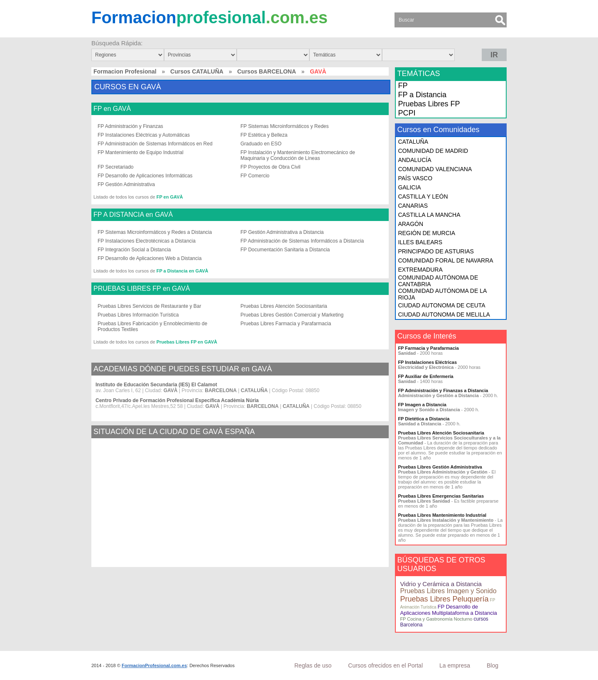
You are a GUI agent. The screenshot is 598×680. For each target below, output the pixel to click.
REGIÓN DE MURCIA (426, 233)
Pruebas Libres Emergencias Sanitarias (441, 495)
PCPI (406, 113)
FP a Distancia (422, 95)
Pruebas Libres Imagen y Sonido (448, 590)
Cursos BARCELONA (266, 71)
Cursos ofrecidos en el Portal (385, 665)
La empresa (454, 665)
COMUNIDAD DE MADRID (433, 150)
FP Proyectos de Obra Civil (270, 167)
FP (402, 85)
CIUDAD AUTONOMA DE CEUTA (441, 305)
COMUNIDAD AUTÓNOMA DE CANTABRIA (438, 280)
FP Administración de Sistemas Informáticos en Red (155, 144)
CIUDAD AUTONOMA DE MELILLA (444, 314)
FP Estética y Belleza (263, 135)
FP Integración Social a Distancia (134, 250)
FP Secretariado (116, 167)
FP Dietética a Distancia (423, 418)
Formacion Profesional (125, 71)
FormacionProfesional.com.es (154, 665)
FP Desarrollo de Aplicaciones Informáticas (145, 176)
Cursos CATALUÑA (196, 71)
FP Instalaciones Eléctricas (427, 362)
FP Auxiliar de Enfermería (425, 376)
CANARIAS (413, 205)
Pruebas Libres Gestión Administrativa (440, 466)
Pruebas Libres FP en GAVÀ (187, 341)
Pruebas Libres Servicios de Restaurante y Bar (149, 306)
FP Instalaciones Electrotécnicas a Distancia (147, 241)
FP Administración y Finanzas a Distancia (443, 390)
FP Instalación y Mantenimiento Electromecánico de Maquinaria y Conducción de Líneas (297, 155)
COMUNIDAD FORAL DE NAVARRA (445, 260)
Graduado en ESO (261, 144)
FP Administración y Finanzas (130, 126)
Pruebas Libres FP (429, 104)
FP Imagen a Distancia (422, 404)
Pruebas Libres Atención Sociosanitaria (283, 306)
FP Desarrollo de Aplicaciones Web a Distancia (149, 258)
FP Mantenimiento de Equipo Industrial (141, 152)
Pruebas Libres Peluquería (444, 599)
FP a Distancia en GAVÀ (182, 270)
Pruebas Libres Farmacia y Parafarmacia (285, 323)
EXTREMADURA (420, 269)
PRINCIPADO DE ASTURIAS (436, 251)
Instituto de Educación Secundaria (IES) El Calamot (156, 385)
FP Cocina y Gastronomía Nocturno (436, 618)
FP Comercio (255, 176)
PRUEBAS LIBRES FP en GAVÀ (141, 288)
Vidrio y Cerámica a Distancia (440, 583)
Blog (492, 665)
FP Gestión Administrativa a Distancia (282, 232)
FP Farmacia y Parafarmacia (428, 348)
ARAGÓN (410, 224)
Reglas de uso (313, 665)
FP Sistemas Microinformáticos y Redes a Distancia (155, 232)
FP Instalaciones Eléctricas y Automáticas (144, 135)
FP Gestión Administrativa (126, 184)
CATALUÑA (413, 141)
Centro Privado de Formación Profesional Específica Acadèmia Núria (177, 400)
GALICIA (409, 187)
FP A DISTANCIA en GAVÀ (133, 214)
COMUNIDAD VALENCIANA (435, 169)
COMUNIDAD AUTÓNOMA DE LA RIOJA (442, 294)
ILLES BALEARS (420, 242)
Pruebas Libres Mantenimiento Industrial (442, 515)
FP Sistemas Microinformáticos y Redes (284, 126)
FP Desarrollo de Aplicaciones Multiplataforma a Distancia (448, 610)
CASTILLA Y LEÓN (423, 196)
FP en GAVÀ (112, 109)
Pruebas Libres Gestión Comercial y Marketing (291, 315)
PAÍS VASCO (415, 178)
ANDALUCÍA (414, 160)
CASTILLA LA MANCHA (429, 214)
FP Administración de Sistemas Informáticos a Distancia (302, 241)
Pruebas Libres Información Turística (138, 315)
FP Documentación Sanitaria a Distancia (285, 250)
